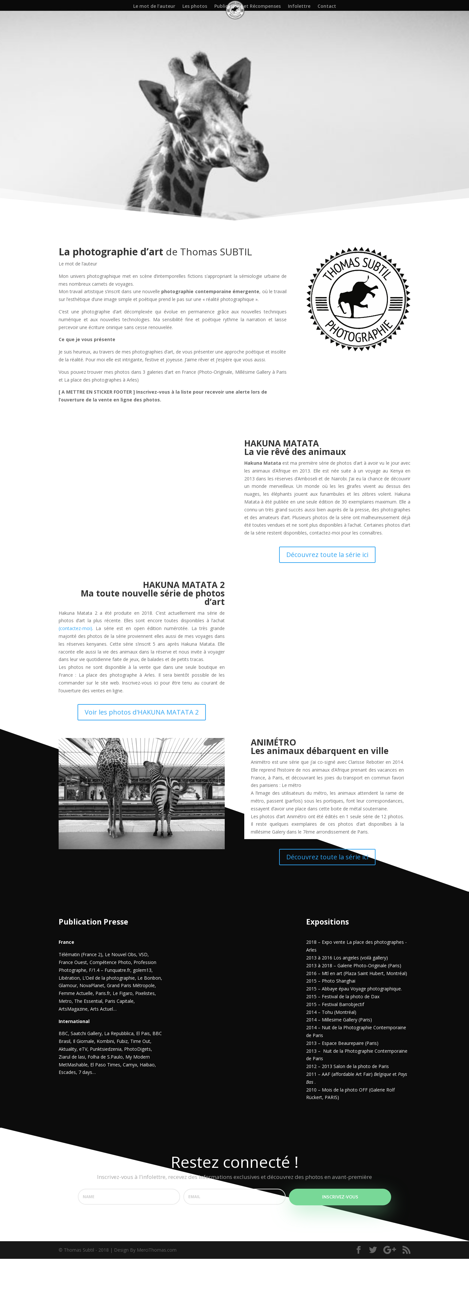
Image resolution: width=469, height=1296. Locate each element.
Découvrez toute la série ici (327, 591)
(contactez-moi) (75, 665)
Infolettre (299, 6)
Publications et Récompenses (247, 6)
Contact (327, 6)
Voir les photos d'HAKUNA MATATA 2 (142, 749)
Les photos (194, 6)
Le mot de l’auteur (154, 6)
